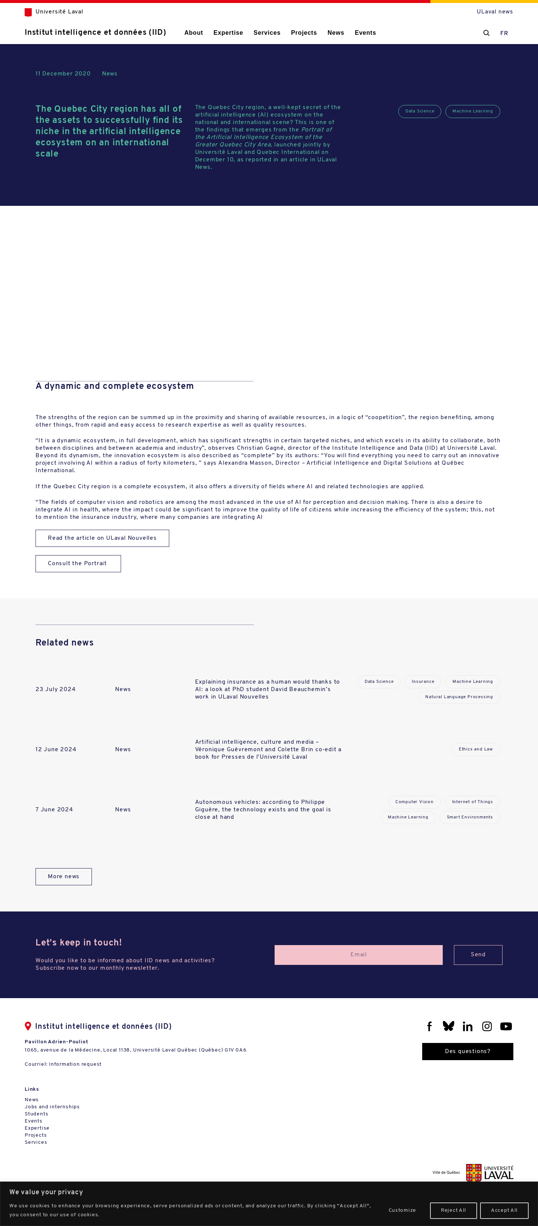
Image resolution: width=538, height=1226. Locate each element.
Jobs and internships (52, 1107)
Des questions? (468, 1052)
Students (36, 1114)
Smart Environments (470, 817)
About (193, 33)
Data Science (420, 111)
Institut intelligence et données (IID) (95, 33)
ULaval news (495, 12)
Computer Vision (414, 802)
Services (267, 33)
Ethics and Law (476, 749)
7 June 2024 (54, 810)
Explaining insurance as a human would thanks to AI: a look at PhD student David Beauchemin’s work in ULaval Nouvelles (267, 689)
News (336, 33)
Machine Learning (472, 111)
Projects (304, 33)
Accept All (504, 1210)
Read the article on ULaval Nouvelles (102, 538)
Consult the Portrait (78, 564)
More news (64, 877)
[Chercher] (486, 33)
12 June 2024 (56, 750)
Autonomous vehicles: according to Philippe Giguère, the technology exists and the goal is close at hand (263, 809)
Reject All (453, 1210)
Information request (75, 1064)
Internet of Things (472, 802)
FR (504, 34)
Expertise (228, 33)
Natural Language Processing (459, 697)
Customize (402, 1210)
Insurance (423, 681)
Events (365, 33)
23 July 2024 (55, 690)
